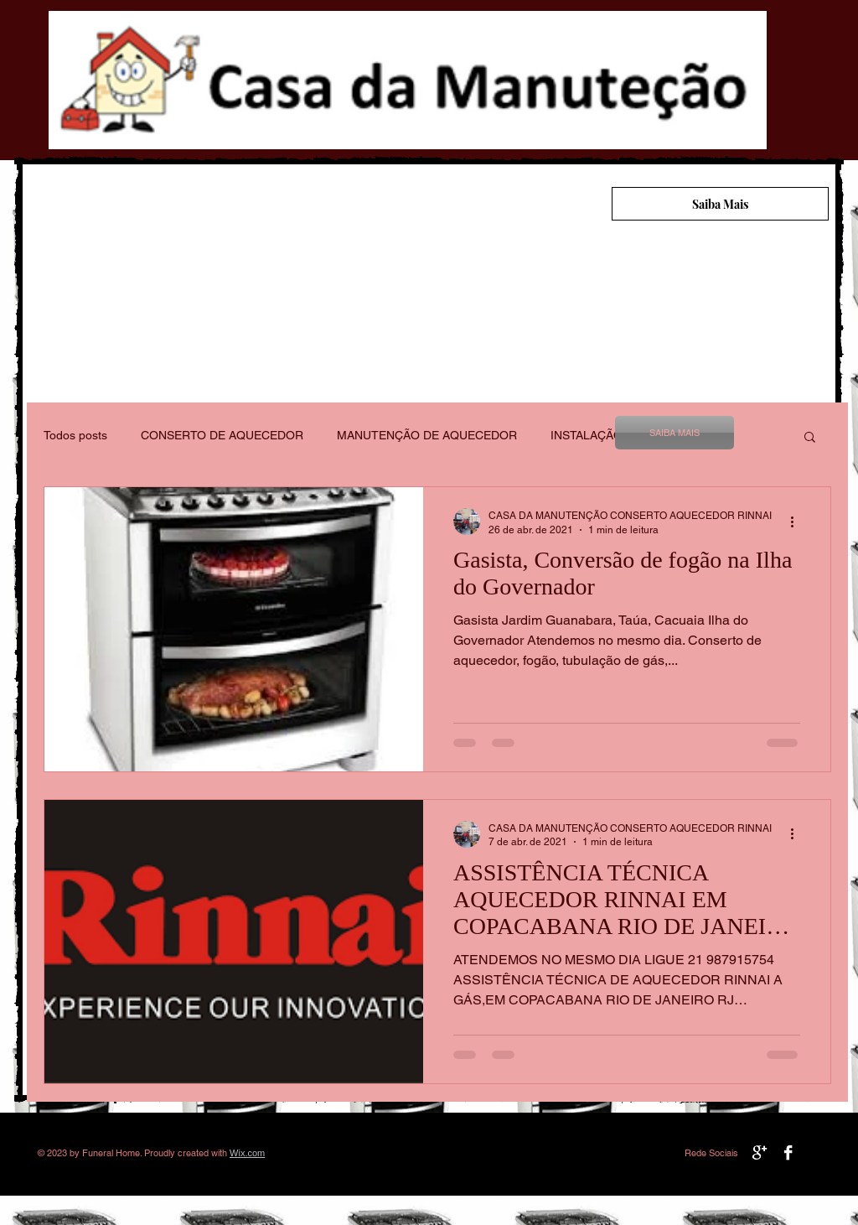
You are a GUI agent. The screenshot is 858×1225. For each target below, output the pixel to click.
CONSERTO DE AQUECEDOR (222, 435)
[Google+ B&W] (759, 1152)
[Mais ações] (798, 521)
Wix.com (247, 1153)
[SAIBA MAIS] (674, 432)
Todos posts (75, 435)
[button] (810, 438)
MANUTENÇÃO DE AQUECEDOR (427, 435)
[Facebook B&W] (788, 1152)
